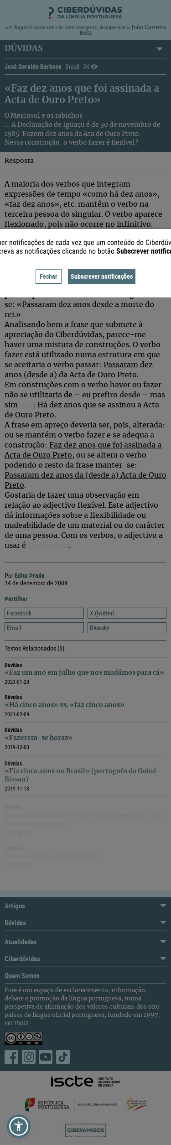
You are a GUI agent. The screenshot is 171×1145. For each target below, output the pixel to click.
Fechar (48, 276)
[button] (18, 1126)
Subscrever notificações (102, 276)
